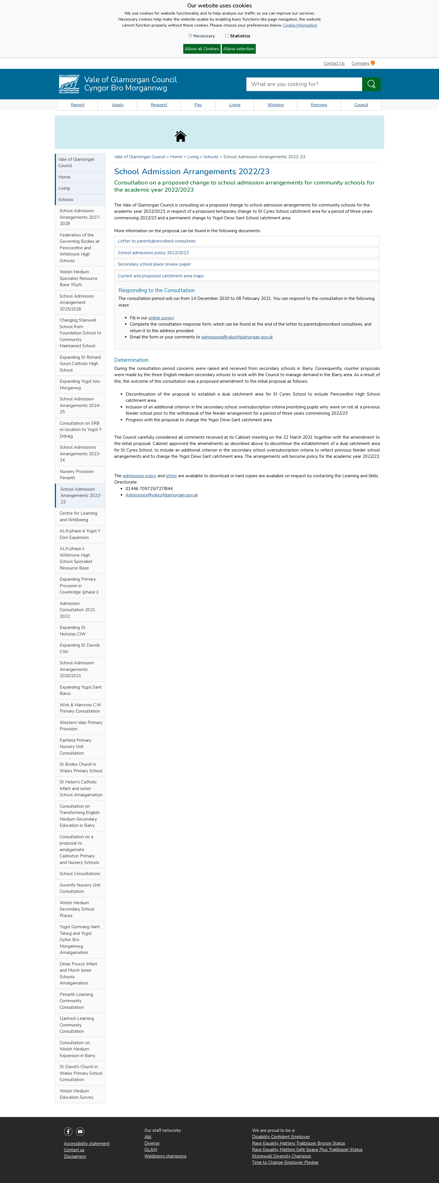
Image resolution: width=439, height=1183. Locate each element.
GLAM (150, 1149)
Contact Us (334, 63)
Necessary (202, 36)
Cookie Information (300, 25)
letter (171, 476)
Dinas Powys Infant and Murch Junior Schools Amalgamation (78, 973)
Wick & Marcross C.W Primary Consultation (80, 708)
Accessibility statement (87, 1143)
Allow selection (238, 49)
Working (275, 105)
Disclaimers (75, 1156)
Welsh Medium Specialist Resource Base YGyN (79, 278)
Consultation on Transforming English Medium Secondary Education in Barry (80, 816)
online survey (161, 318)
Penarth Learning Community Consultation (76, 1001)
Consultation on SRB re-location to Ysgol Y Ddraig (81, 429)
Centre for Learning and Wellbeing (78, 516)
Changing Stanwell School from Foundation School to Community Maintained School (80, 333)
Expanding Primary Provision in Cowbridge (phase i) (79, 585)
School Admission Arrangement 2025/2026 (77, 302)
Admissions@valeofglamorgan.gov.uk (162, 495)
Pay (198, 105)
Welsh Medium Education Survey (76, 1094)
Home (64, 177)
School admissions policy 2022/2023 (153, 253)
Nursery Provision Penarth (77, 475)
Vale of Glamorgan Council (76, 163)
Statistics (237, 36)
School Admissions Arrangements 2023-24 (80, 453)
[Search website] (304, 84)
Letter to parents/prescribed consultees (157, 241)
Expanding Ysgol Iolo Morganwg (80, 384)
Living (234, 105)
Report (77, 105)
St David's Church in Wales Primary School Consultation (81, 1073)
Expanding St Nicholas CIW (73, 631)
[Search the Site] (371, 84)
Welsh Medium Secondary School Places (77, 909)
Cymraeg (363, 63)
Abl (147, 1137)
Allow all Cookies (202, 49)
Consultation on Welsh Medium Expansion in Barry (77, 1049)
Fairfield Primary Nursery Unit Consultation (75, 746)
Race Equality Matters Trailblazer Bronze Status (298, 1143)
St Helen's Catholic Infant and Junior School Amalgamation (81, 788)
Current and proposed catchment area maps (161, 276)
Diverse (152, 1143)
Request (159, 105)
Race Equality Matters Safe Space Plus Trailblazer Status (307, 1149)
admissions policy (139, 476)
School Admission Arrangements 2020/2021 (77, 669)
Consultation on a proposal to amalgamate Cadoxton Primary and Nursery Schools (79, 849)
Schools (65, 199)
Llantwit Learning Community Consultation (77, 1025)
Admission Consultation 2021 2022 (77, 610)
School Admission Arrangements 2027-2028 (80, 217)
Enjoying (319, 105)
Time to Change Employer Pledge (285, 1162)
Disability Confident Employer (281, 1137)
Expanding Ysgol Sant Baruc (81, 690)
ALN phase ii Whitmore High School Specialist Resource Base (76, 558)
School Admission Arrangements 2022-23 (81, 495)
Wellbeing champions (165, 1156)
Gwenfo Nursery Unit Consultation (80, 888)
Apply (118, 105)
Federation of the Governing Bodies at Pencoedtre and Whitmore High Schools (80, 248)
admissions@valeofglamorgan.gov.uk (237, 337)
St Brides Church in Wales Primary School (81, 767)
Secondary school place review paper (154, 264)
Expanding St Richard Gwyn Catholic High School (80, 363)
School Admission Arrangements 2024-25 (80, 405)
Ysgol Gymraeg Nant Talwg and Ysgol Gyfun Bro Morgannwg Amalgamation (80, 939)
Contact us (74, 1150)
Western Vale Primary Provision (81, 726)
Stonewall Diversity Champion (281, 1156)
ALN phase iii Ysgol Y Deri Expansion (80, 534)
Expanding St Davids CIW (80, 648)
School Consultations (80, 874)
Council (361, 105)
